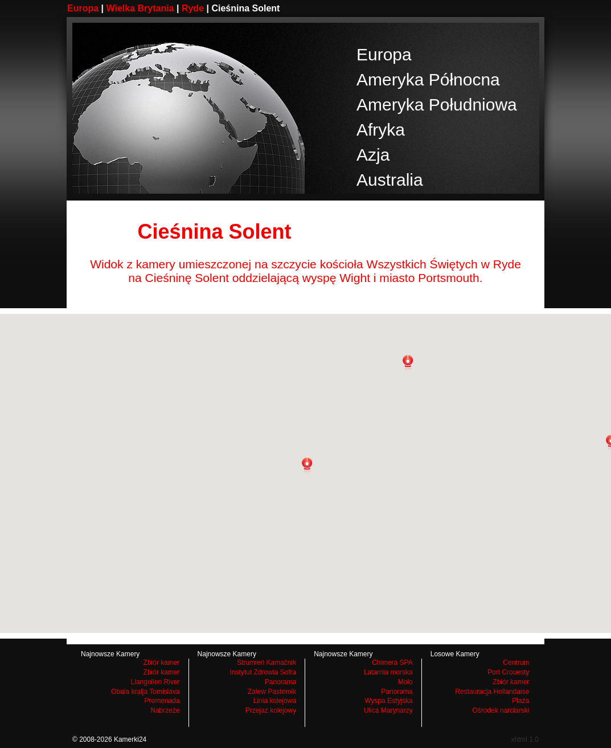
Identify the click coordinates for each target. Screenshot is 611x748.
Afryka (380, 129)
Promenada (162, 701)
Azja (372, 154)
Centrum (516, 663)
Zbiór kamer (161, 663)
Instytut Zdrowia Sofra (262, 672)
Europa (83, 8)
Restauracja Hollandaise (492, 692)
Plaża (520, 701)
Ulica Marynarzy (388, 710)
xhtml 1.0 (525, 739)
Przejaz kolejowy (270, 710)
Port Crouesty (508, 672)
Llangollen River (155, 682)
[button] (307, 465)
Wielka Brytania (140, 8)
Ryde (193, 8)
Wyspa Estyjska (388, 701)
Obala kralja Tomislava (145, 692)
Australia (389, 179)
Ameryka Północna (428, 79)
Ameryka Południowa (436, 104)
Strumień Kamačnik (266, 663)
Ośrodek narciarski (500, 710)
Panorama (280, 682)
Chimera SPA (392, 663)
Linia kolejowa (274, 701)
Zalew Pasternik (272, 692)
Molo (405, 682)
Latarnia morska (388, 672)
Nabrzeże (164, 710)
